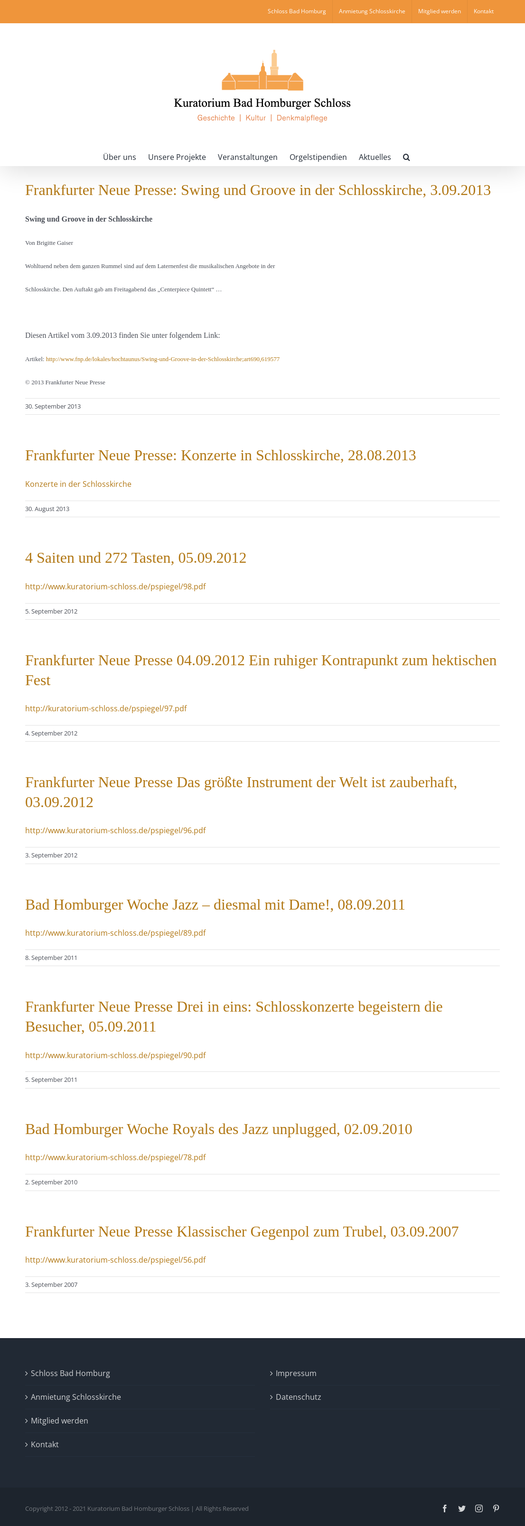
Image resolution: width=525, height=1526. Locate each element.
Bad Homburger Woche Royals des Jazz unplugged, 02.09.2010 (218, 1128)
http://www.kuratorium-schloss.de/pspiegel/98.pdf (115, 586)
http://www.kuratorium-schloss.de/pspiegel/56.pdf (115, 1260)
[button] (406, 156)
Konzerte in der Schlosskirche (78, 484)
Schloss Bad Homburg (70, 1373)
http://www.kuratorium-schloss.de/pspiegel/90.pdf (115, 1055)
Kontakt (45, 1444)
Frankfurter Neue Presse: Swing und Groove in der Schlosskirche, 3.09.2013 (258, 189)
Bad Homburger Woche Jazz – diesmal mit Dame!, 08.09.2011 (215, 904)
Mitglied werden (59, 1420)
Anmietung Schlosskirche (76, 1397)
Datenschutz (298, 1397)
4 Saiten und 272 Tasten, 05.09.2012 (135, 557)
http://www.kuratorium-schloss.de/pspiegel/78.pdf (115, 1157)
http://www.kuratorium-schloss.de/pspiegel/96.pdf (115, 830)
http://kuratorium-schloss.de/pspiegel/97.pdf (106, 708)
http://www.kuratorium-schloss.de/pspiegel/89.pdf (115, 933)
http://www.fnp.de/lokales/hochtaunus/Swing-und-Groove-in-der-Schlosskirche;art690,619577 (163, 359)
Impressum (296, 1373)
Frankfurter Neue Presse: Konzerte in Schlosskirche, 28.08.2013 (220, 455)
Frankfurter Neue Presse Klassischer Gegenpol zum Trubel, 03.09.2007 (242, 1231)
